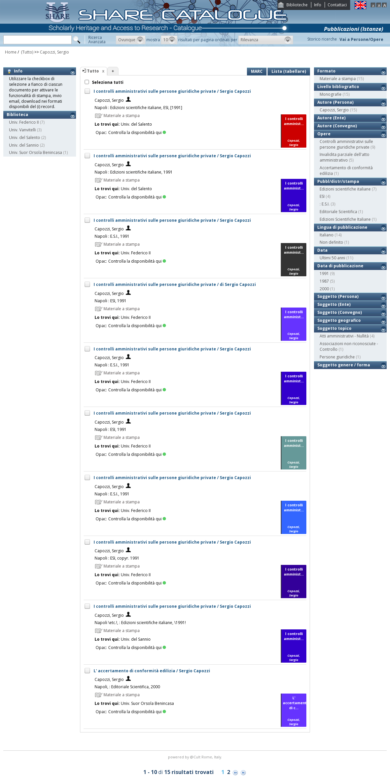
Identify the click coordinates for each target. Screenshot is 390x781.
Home (11, 52)
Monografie (331, 94)
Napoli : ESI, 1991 (110, 301)
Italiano (327, 235)
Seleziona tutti (107, 82)
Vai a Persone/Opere (361, 39)
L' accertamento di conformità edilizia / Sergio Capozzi (152, 671)
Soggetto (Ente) (334, 304)
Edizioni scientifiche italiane (345, 189)
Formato (326, 71)
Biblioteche (297, 5)
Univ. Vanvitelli (22, 130)
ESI (322, 196)
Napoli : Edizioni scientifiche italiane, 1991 (134, 172)
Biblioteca (17, 114)
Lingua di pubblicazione (342, 227)
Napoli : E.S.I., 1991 (112, 236)
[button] (130, 40)
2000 (324, 289)
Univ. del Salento (24, 137)
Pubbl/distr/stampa (338, 181)
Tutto (93, 71)
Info (317, 5)
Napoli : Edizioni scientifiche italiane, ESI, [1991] (138, 107)
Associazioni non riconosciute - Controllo (349, 346)
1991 (324, 273)
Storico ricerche (322, 39)
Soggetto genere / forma (343, 365)
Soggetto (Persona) (337, 296)
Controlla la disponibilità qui (137, 132)
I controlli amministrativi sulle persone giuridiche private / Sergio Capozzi (172, 91)
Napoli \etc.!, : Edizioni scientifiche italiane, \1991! (140, 622)
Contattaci (337, 5)
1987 (324, 281)
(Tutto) (26, 52)
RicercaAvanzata (97, 39)
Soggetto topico (334, 328)
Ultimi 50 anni (332, 258)
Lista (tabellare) (289, 71)
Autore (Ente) (331, 118)
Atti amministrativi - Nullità (344, 336)
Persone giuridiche (337, 357)
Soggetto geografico (339, 320)
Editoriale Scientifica (338, 211)
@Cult (195, 756)
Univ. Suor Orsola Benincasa (35, 152)
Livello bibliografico (338, 86)
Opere (324, 134)
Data (322, 250)
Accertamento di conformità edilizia (346, 170)
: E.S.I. (325, 204)
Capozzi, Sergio (54, 52)
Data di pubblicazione (340, 266)
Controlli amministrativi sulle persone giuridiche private (346, 144)
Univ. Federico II (24, 122)
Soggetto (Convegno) (339, 312)
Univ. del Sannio (24, 145)
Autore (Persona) (335, 102)
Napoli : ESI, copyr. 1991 (117, 558)
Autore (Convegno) (337, 126)
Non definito (331, 242)
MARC (257, 71)
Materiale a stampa (338, 78)
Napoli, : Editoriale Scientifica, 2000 (127, 687)
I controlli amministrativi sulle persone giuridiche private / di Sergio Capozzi (175, 284)
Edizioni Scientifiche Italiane (345, 219)
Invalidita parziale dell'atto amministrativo (344, 157)
